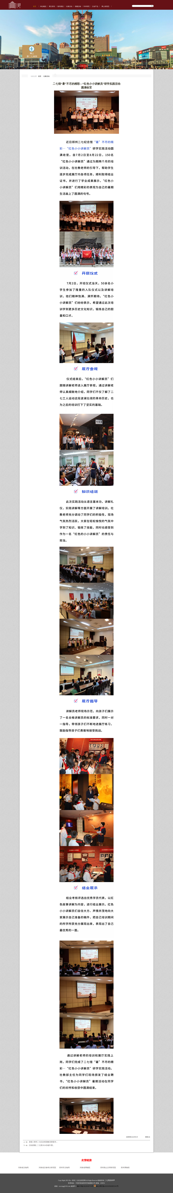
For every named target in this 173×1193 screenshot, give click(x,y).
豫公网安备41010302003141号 (106, 1186)
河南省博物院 (85, 1167)
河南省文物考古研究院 (47, 1167)
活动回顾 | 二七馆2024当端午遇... (41, 1145)
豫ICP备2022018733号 (85, 1186)
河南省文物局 (23, 1167)
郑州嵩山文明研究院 (108, 1167)
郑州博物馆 (125, 1167)
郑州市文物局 (64, 1167)
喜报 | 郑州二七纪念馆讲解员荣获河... (43, 1142)
